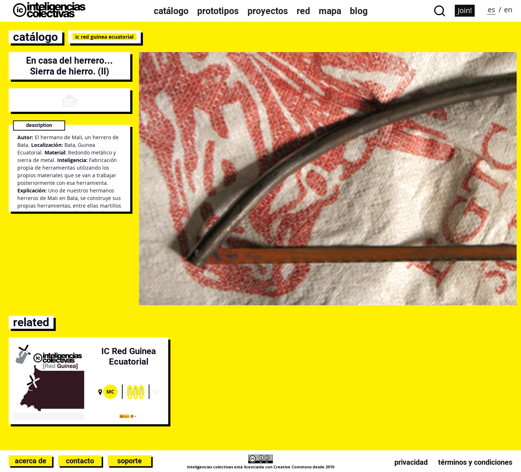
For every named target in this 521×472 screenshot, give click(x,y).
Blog (359, 10)
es (491, 9)
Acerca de (30, 460)
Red (303, 10)
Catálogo (171, 10)
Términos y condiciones (475, 462)
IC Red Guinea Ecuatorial (104, 36)
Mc (110, 391)
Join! (465, 10)
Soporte (129, 460)
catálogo (35, 37)
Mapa (330, 10)
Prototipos (218, 10)
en (508, 9)
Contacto (80, 460)
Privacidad (411, 462)
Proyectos (267, 10)
